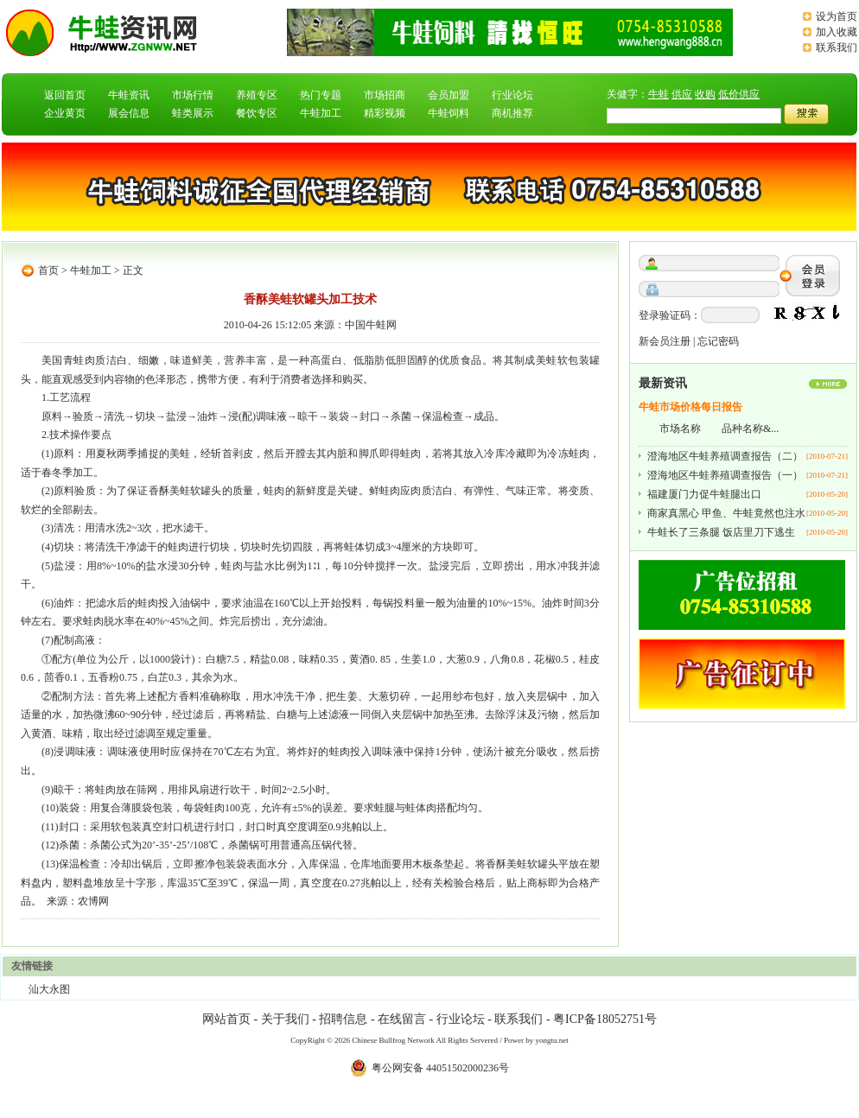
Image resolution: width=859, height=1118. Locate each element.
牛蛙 (658, 94)
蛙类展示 (192, 113)
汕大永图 (49, 989)
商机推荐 (512, 113)
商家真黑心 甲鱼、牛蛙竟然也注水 (726, 513)
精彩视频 (384, 113)
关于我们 (285, 1019)
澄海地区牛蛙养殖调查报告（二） (725, 456)
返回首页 (65, 95)
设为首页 (836, 16)
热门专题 (320, 95)
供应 (681, 94)
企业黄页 (65, 113)
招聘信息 (343, 1019)
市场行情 (192, 95)
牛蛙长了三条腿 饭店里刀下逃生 (721, 532)
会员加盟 (448, 95)
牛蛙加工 (320, 113)
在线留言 (402, 1019)
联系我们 (836, 47)
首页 (48, 270)
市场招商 (384, 95)
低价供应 (739, 94)
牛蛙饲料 (448, 113)
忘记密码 (718, 341)
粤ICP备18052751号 (605, 1019)
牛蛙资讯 (129, 95)
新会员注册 (664, 341)
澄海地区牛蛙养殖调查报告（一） (725, 475)
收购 (705, 94)
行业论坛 (512, 95)
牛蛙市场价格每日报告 (690, 407)
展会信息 (129, 113)
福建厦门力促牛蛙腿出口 (704, 494)
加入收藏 (836, 32)
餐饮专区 (256, 113)
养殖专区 (256, 95)
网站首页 (226, 1019)
